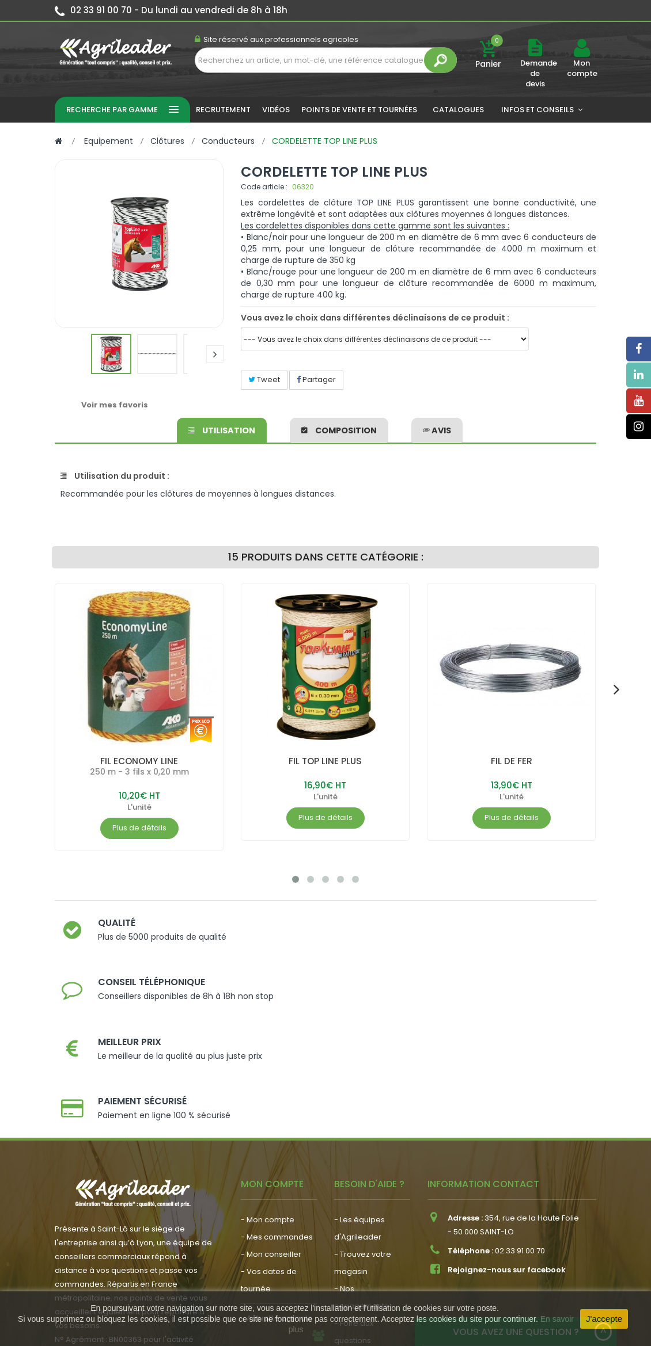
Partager (316, 379)
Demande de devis (538, 73)
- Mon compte (267, 1086)
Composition (339, 428)
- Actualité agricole (277, 1184)
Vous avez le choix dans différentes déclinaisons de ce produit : (375, 317)
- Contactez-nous (368, 1224)
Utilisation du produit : (114, 476)
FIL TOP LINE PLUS (325, 761)
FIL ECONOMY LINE (139, 761)
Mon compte (581, 68)
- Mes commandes (277, 1103)
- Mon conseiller (271, 1120)
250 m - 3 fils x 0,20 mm (139, 771)
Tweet (264, 379)
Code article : (264, 187)
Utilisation (222, 428)
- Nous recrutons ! (274, 1201)
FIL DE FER (511, 761)
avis (437, 428)
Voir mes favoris (114, 404)
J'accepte (604, 1319)
